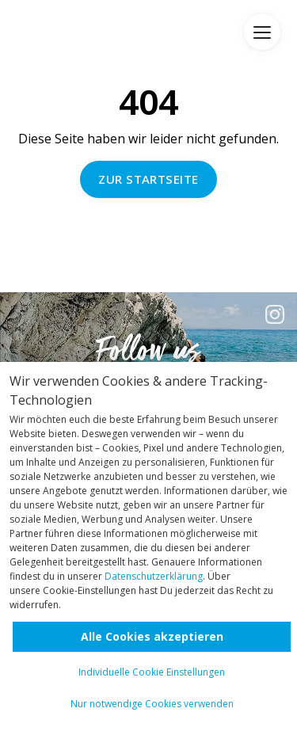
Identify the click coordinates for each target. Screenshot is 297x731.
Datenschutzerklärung (154, 576)
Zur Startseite (148, 179)
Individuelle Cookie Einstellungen (151, 672)
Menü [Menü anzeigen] (262, 31)
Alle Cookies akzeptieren (152, 636)
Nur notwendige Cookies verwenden (152, 703)
